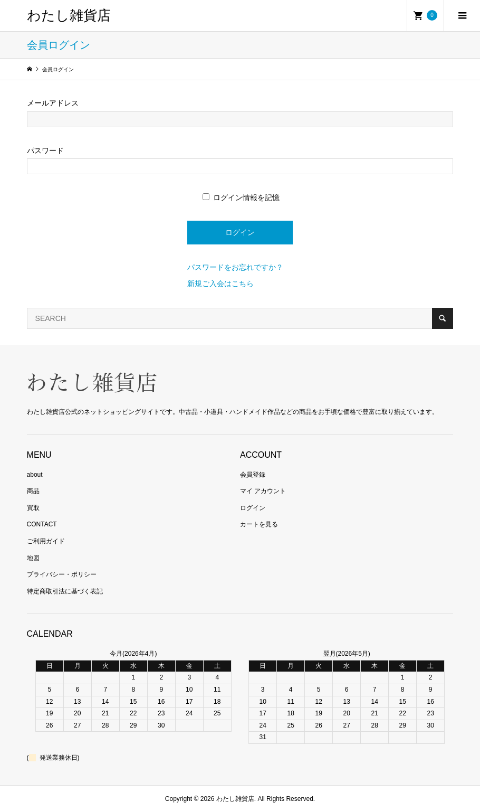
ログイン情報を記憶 (241, 197)
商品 (33, 491)
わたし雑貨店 (69, 15)
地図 (33, 558)
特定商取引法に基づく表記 (65, 591)
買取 (33, 508)
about (35, 474)
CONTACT (42, 524)
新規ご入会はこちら (220, 283)
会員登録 (252, 474)
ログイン (252, 508)
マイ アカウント (263, 491)
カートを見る (259, 524)
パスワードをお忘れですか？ (235, 267)
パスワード (45, 150)
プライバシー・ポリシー (62, 574)
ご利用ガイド (46, 541)
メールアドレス (53, 103)
